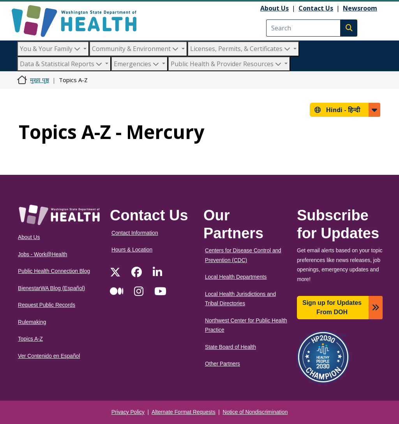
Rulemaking (32, 322)
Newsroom (360, 8)
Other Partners (222, 364)
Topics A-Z (30, 339)
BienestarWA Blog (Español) (51, 288)
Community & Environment (136, 48)
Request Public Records (46, 305)
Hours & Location (131, 250)
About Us (274, 8)
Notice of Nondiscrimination (255, 412)
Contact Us (315, 8)
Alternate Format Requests (183, 412)
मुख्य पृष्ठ (39, 80)
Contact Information (134, 233)
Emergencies (137, 64)
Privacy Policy (128, 412)
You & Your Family (51, 48)
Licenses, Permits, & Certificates (241, 48)
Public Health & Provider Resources (227, 64)
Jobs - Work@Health (42, 254)
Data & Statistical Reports (62, 64)
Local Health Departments (236, 277)
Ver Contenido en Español (49, 356)
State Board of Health (230, 347)
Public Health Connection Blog (54, 271)
